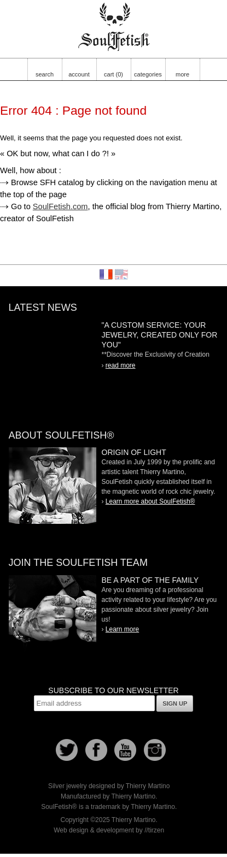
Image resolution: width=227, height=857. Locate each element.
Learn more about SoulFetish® (150, 501)
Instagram (155, 750)
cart (113, 74)
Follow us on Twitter (67, 750)
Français (106, 274)
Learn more (122, 629)
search (45, 74)
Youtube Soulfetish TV (125, 750)
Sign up (174, 703)
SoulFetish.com (60, 206)
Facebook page (96, 750)
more (182, 74)
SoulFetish (52, 485)
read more (121, 365)
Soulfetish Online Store (113, 27)
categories (148, 74)
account (79, 74)
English (121, 274)
